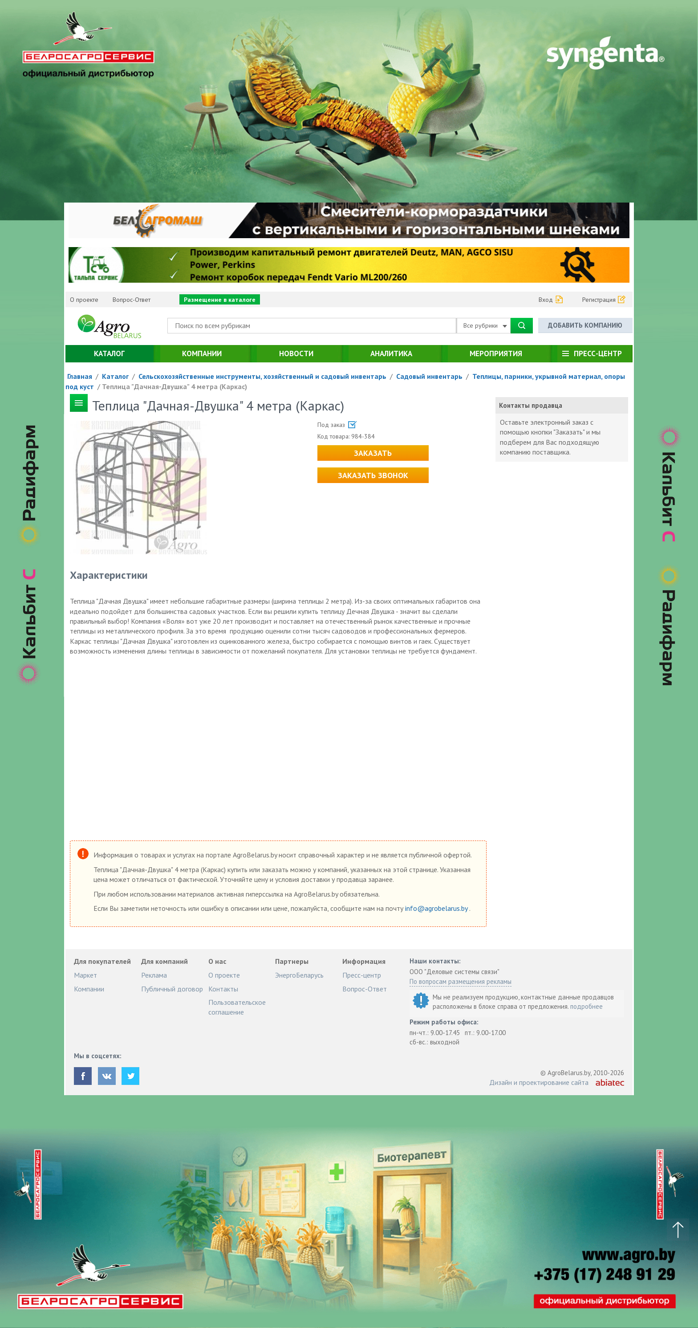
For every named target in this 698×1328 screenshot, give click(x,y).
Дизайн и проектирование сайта (538, 1082)
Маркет (85, 975)
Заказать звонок (373, 475)
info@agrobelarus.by (437, 908)
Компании (202, 353)
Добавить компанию (585, 325)
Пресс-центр (598, 353)
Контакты (223, 988)
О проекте (84, 300)
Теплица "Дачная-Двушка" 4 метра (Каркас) (174, 386)
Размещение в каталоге (220, 300)
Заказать (373, 453)
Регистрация (599, 300)
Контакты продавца (530, 405)
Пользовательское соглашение (237, 1007)
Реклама (154, 975)
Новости (296, 353)
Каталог (109, 353)
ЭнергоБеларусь (299, 975)
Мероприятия (496, 353)
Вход (546, 300)
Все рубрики (485, 325)
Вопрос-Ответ (131, 300)
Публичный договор (172, 988)
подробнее (586, 1006)
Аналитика (391, 353)
